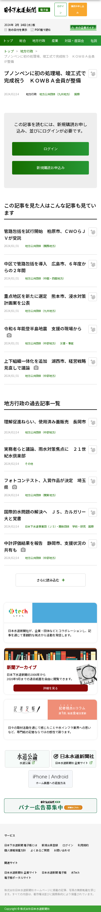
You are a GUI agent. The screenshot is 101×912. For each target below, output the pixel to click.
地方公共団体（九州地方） (55, 94)
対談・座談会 (74, 40)
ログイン (60, 9)
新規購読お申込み (51, 167)
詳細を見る (50, 688)
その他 (29, 464)
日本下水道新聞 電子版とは (20, 845)
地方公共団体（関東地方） (41, 495)
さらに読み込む (48, 580)
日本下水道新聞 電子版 (27, 9)
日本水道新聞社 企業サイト (20, 872)
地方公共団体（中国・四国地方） (45, 278)
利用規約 (83, 845)
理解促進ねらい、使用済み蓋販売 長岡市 (45, 421)
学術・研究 (79, 526)
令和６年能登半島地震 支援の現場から (43, 328)
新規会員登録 (50, 845)
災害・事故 (67, 343)
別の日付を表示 (17, 30)
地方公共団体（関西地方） (41, 246)
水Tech (75, 872)
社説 (93, 40)
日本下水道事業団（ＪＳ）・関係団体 (47, 526)
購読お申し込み (77, 9)
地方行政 (38, 40)
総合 (22, 40)
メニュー (94, 9)
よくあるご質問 (39, 850)
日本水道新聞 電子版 (54, 872)
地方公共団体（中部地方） (41, 343)
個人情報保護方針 (15, 850)
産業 (55, 40)
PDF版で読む (43, 30)
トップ (8, 40)
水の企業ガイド (84, 27)
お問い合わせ (62, 850)
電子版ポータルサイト (17, 877)
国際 (77, 94)
